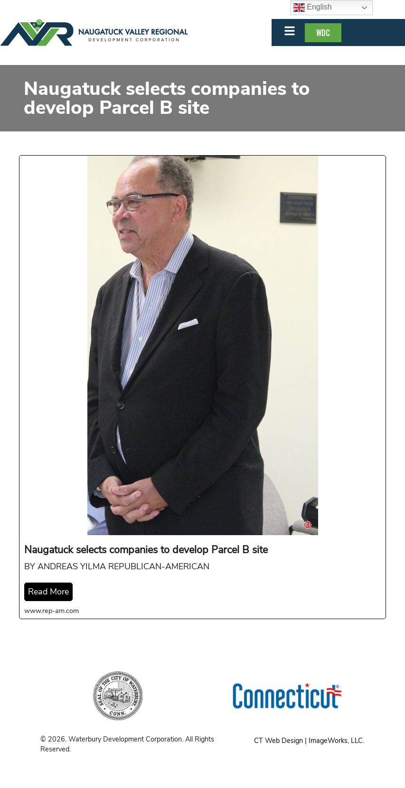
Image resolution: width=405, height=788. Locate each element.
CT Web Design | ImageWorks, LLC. (309, 740)
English (312, 7)
